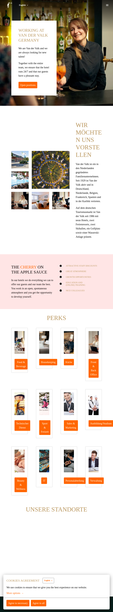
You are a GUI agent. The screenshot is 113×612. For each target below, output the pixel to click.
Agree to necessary (18, 603)
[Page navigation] (107, 5)
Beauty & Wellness (21, 484)
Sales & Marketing (71, 429)
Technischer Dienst (22, 429)
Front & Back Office (93, 372)
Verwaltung (96, 480)
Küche (69, 366)
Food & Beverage (21, 368)
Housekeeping (48, 366)
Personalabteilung (75, 480)
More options (15, 593)
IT (44, 480)
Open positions (28, 85)
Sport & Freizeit (45, 429)
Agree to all (39, 603)
